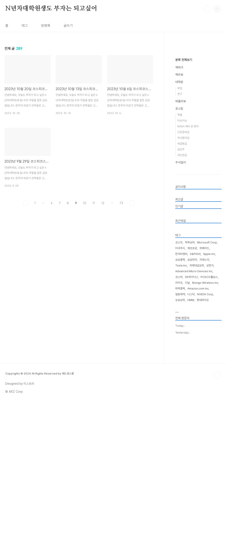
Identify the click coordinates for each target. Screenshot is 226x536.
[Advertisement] (78, 70)
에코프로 (192, 381)
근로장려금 (183, 265)
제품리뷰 (180, 234)
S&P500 (195, 386)
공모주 (181, 282)
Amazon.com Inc (198, 421)
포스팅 (179, 241)
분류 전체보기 (183, 192)
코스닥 (179, 375)
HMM (190, 433)
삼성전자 (192, 392)
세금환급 (182, 276)
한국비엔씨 (181, 386)
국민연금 (182, 288)
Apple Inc (209, 386)
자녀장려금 (183, 270)
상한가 (210, 398)
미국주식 (180, 381)
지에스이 (204, 392)
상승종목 (180, 392)
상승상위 (180, 433)
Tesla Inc (181, 398)
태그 (25, 25)
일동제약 (180, 427)
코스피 (179, 410)
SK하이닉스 (191, 410)
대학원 (179, 215)
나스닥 (191, 427)
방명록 (45, 25)
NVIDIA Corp (205, 427)
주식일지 (180, 295)
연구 (179, 227)
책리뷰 (179, 207)
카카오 (179, 415)
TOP (217, 508)
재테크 (179, 200)
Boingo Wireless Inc (205, 415)
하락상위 (190, 375)
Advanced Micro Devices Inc (194, 404)
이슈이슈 (182, 253)
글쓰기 (68, 25)
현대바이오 (203, 433)
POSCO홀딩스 (209, 410)
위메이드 (204, 381)
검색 (207, 9)
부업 (179, 221)
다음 (132, 265)
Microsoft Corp (207, 375)
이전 (25, 265)
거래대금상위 (196, 398)
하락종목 (180, 421)
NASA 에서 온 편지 (188, 259)
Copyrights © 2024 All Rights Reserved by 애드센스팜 (39, 506)
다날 (187, 415)
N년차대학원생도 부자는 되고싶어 (51, 9)
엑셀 (179, 247)
